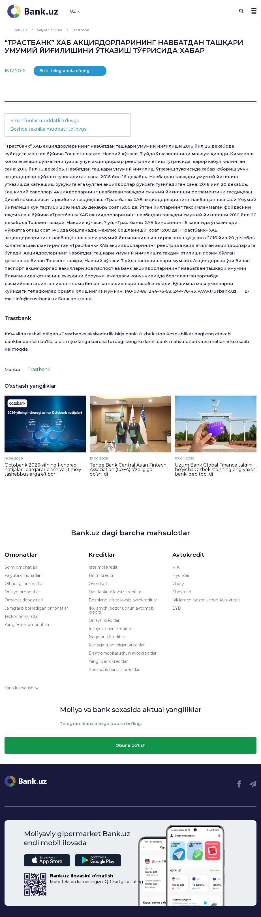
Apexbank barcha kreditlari (114, 669)
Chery (178, 583)
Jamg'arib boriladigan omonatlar (36, 608)
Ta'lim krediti (101, 575)
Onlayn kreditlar (104, 620)
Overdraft (98, 583)
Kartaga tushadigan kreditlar (116, 645)
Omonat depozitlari (24, 600)
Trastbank (18, 318)
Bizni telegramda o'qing (64, 70)
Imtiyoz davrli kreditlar (110, 628)
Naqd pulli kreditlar (107, 636)
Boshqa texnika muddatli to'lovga (48, 129)
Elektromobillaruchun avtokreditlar (123, 653)
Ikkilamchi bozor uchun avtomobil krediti (122, 610)
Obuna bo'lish (130, 745)
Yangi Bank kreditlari (109, 661)
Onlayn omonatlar (22, 591)
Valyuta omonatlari (23, 575)
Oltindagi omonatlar (24, 583)
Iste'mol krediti (103, 567)
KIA (175, 567)
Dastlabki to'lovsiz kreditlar (115, 591)
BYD (176, 608)
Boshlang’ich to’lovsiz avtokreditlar (123, 600)
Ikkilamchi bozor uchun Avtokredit (206, 600)
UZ (74, 11)
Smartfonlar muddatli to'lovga (44, 120)
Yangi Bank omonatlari (27, 624)
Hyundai (180, 575)
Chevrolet (182, 591)
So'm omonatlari (21, 567)
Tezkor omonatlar (22, 616)
